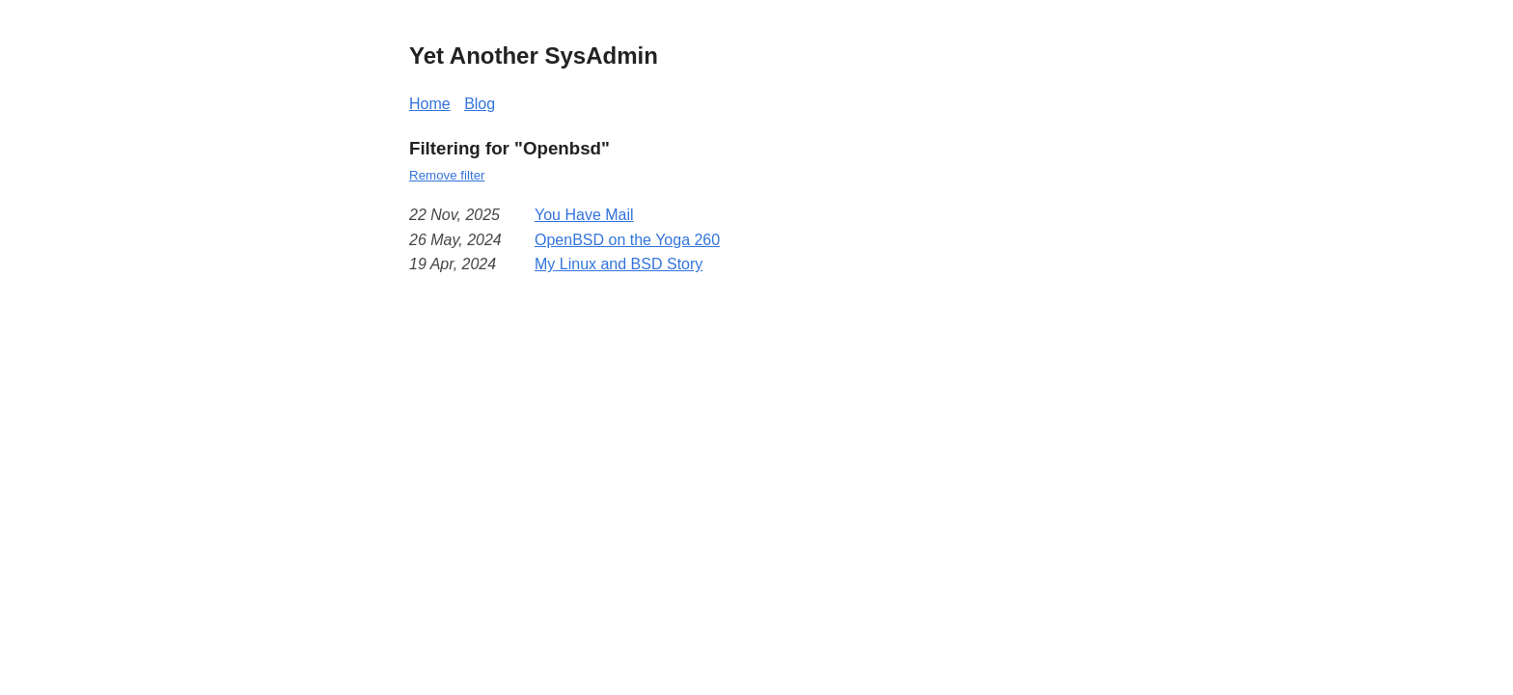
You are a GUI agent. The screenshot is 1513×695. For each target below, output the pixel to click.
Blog (479, 104)
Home (430, 104)
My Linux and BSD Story (618, 264)
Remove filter (447, 175)
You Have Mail (584, 215)
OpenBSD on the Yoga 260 (627, 240)
